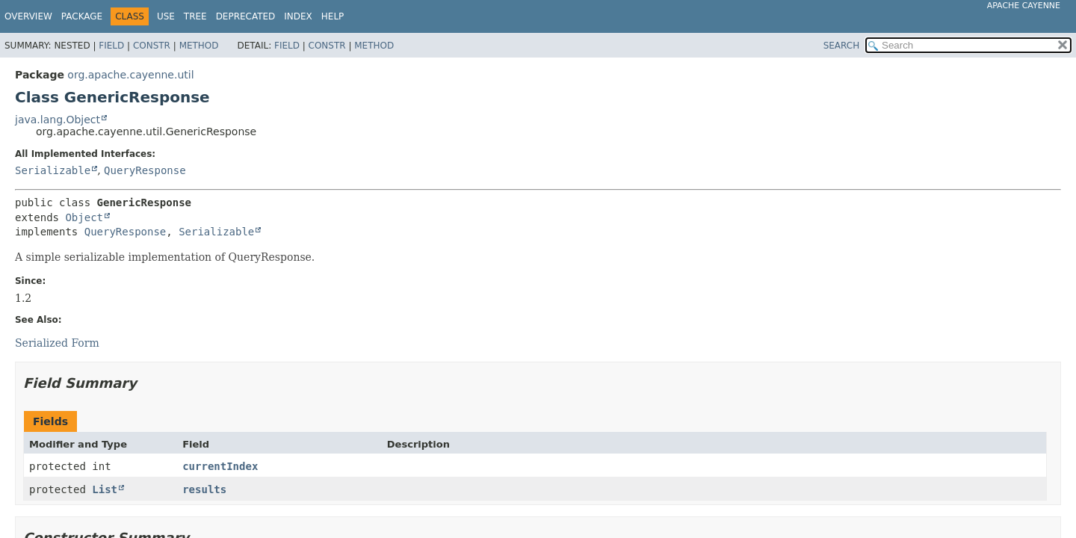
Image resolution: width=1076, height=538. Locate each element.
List (104, 489)
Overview (28, 16)
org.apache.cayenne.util (130, 75)
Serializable (52, 170)
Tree (195, 16)
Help (332, 16)
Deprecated (246, 16)
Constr (151, 45)
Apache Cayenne (1023, 5)
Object (84, 217)
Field (111, 45)
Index (298, 16)
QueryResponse (145, 170)
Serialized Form (57, 343)
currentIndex (220, 466)
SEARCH (841, 45)
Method (199, 45)
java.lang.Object (57, 120)
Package (81, 16)
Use (166, 16)
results (204, 489)
